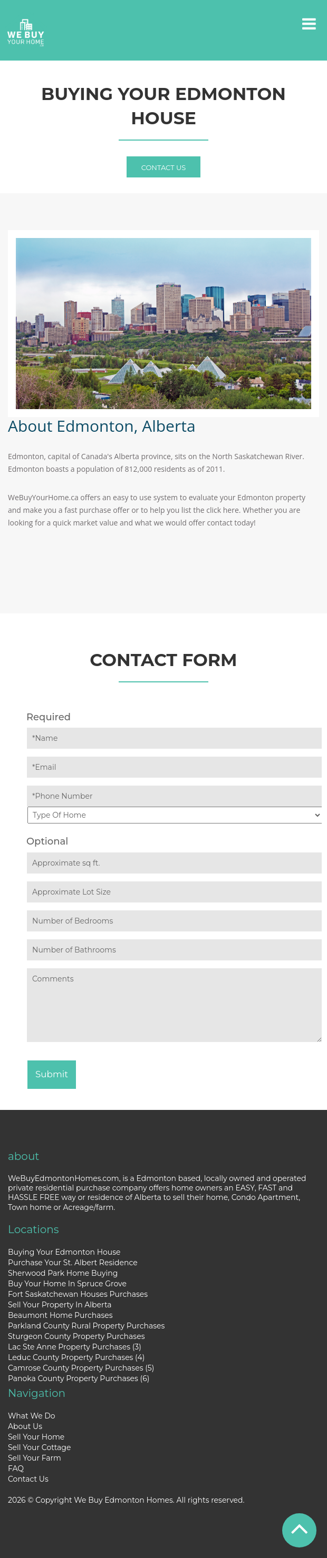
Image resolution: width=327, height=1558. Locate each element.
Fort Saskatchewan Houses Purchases (78, 1294)
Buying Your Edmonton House (64, 1252)
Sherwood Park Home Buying (63, 1273)
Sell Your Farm (34, 1458)
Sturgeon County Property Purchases (76, 1336)
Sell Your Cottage (39, 1447)
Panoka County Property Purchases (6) (78, 1378)
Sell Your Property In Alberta (60, 1304)
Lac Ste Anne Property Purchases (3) (74, 1347)
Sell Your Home (36, 1437)
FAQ (16, 1468)
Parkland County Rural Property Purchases (86, 1326)
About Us (25, 1426)
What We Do (31, 1416)
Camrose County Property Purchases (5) (81, 1368)
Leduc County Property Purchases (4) (76, 1357)
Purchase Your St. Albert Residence (73, 1262)
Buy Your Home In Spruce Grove (67, 1283)
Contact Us (163, 167)
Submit (51, 1074)
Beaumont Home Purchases (60, 1315)
